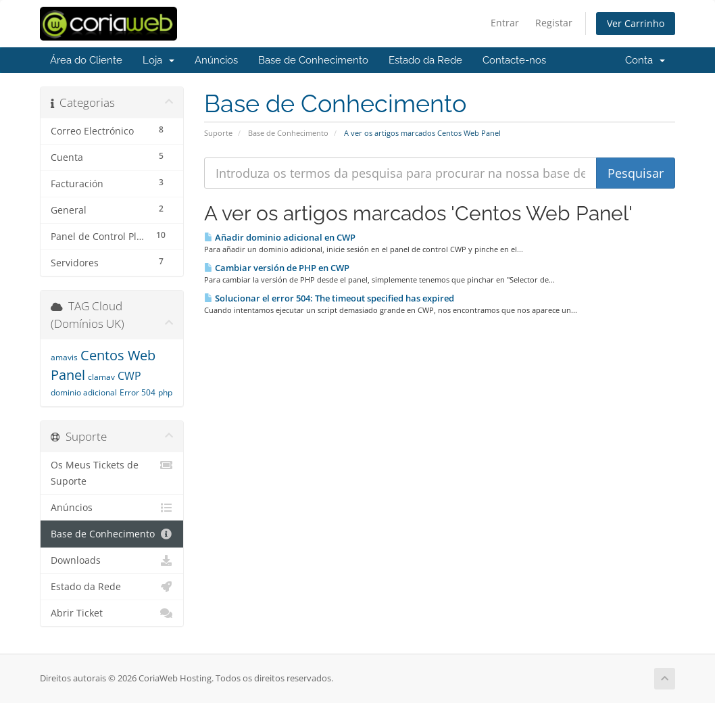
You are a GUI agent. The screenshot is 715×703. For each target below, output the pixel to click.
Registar (553, 22)
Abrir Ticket (112, 613)
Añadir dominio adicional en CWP (279, 237)
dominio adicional (84, 392)
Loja (158, 60)
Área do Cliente (86, 60)
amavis (64, 357)
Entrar (505, 22)
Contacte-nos (514, 60)
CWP (129, 375)
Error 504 (137, 392)
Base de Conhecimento (313, 60)
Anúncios (216, 60)
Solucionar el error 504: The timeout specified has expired (329, 298)
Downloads (112, 560)
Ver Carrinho (635, 23)
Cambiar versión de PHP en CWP (276, 268)
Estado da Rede (425, 60)
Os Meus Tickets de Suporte (112, 472)
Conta (645, 60)
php (165, 392)
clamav (101, 377)
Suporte (218, 133)
